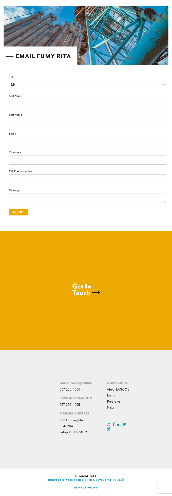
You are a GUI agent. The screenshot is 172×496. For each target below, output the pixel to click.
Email (12, 133)
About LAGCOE (118, 389)
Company (15, 152)
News (111, 407)
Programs (113, 401)
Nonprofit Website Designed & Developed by (86, 480)
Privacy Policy (86, 488)
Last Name (15, 114)
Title (11, 77)
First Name (15, 96)
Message (14, 190)
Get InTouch (86, 289)
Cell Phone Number (20, 171)
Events (111, 395)
